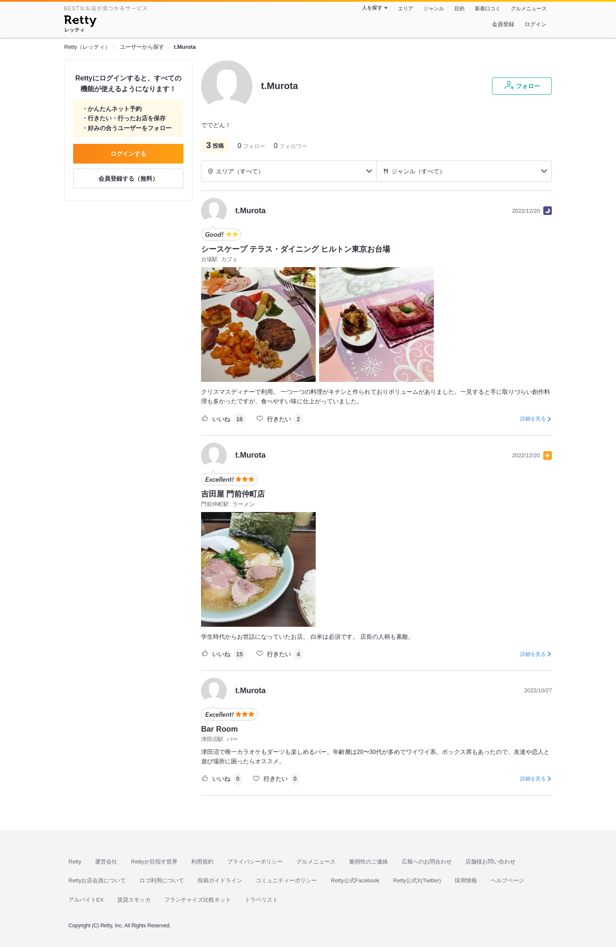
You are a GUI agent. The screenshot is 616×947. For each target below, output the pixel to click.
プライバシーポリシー (255, 861)
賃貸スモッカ (134, 899)
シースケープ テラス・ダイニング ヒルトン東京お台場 (295, 249)
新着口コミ (487, 9)
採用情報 (466, 880)
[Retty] (80, 22)
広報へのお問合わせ (427, 861)
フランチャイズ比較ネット (197, 899)
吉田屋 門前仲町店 (233, 494)
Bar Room (219, 729)
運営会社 (106, 861)
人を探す (372, 8)
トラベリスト (261, 899)
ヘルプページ (507, 880)
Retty (74, 861)
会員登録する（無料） (128, 178)
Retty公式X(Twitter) (417, 880)
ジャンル (434, 9)
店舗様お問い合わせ (490, 861)
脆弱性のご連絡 (368, 861)
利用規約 (202, 861)
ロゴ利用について (161, 880)
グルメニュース (529, 9)
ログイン (535, 24)
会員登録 (503, 24)
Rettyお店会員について (97, 880)
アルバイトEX (86, 899)
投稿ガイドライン (220, 880)
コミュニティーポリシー (286, 880)
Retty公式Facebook (355, 880)
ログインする (128, 153)
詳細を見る (533, 419)
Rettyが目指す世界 (154, 861)
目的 (459, 9)
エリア (405, 9)
